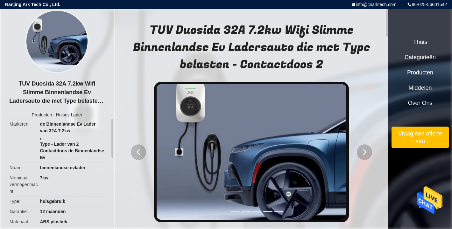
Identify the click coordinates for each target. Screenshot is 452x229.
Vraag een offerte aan (420, 137)
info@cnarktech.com (376, 4)
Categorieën (420, 57)
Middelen (420, 88)
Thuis (420, 42)
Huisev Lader (69, 114)
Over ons (420, 103)
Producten (42, 114)
